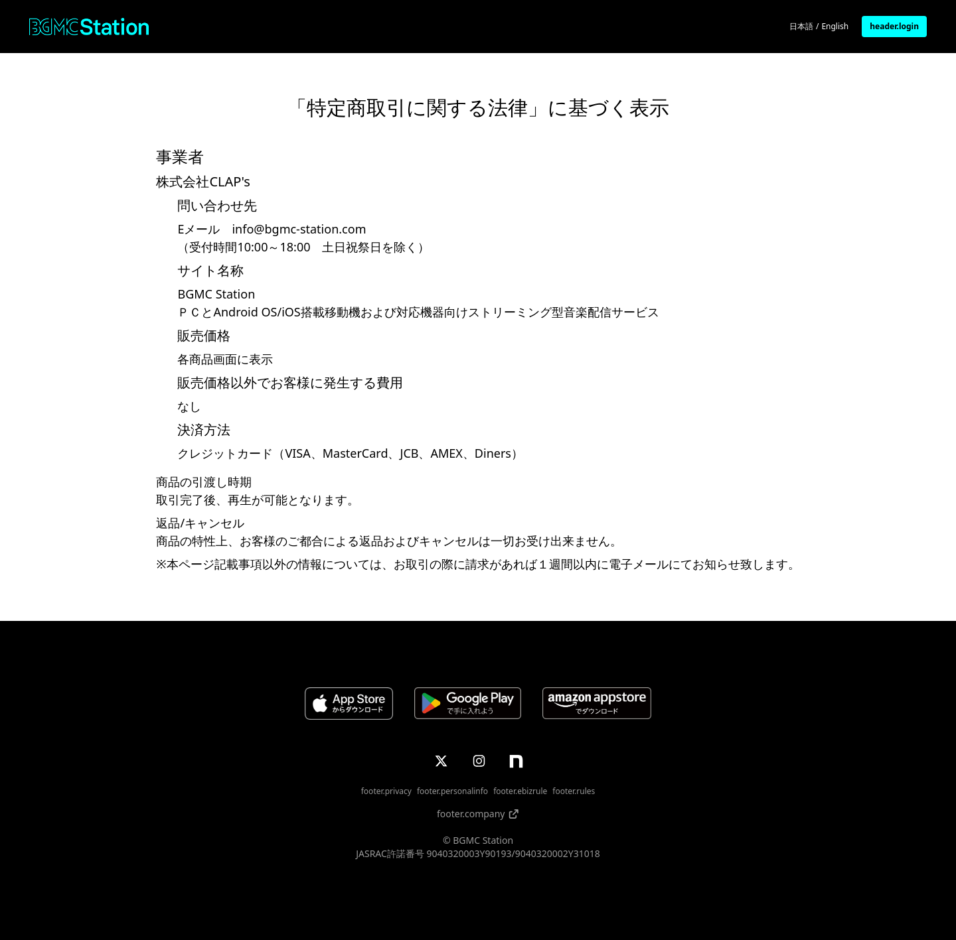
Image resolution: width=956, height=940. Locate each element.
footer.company (478, 813)
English (834, 26)
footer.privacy (386, 791)
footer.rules (573, 791)
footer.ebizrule (520, 791)
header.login (894, 26)
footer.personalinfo (452, 791)
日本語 (801, 26)
